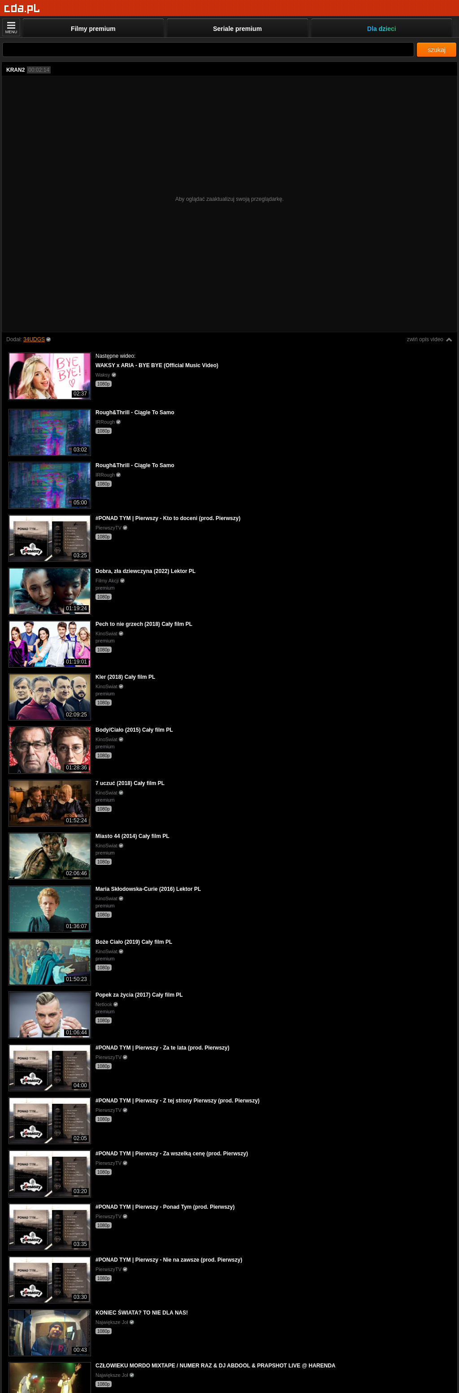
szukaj (437, 49)
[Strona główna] (22, 8)
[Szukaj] (208, 49)
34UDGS (34, 339)
